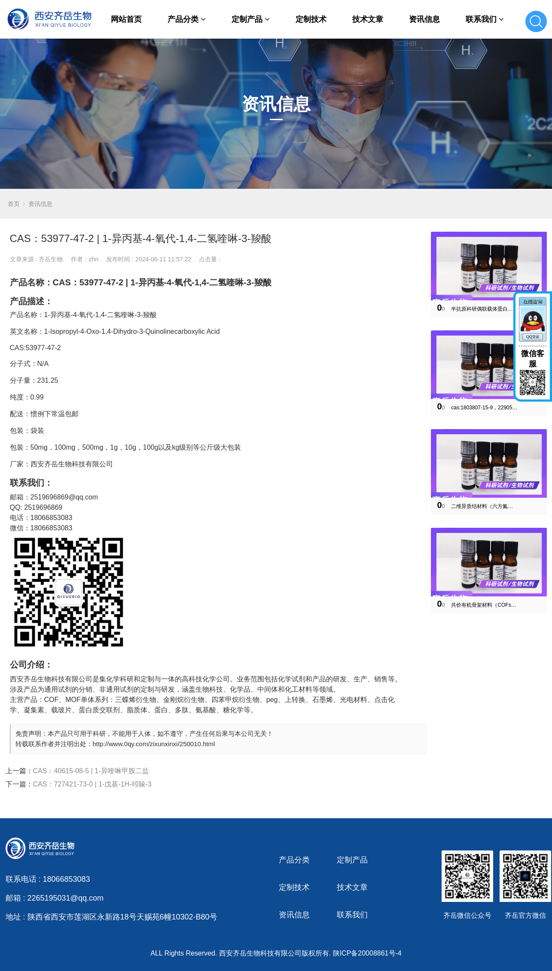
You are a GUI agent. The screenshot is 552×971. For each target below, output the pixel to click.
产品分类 (187, 19)
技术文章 (367, 19)
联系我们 (485, 19)
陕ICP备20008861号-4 (367, 953)
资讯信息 (424, 19)
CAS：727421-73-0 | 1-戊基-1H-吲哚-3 (92, 784)
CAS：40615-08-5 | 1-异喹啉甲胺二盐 (91, 770)
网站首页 (126, 19)
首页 (14, 203)
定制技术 (311, 19)
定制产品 (251, 19)
